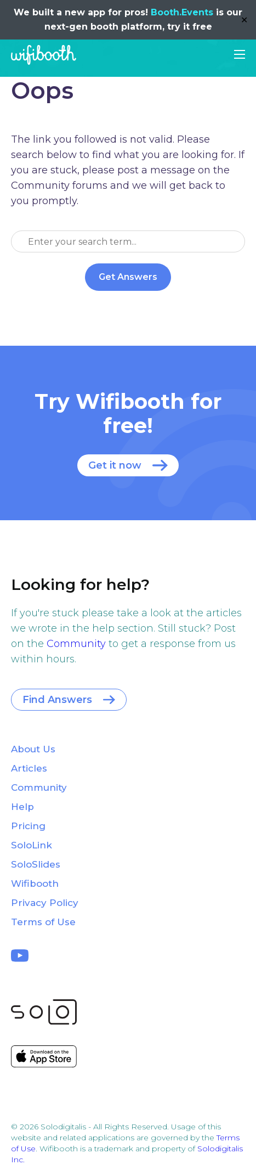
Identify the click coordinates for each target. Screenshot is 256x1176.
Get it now (114, 465)
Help (22, 806)
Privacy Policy (44, 902)
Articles (29, 768)
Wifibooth (43, 55)
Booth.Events (182, 12)
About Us (33, 749)
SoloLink (31, 845)
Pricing (28, 825)
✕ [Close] (244, 20)
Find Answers (57, 700)
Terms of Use (43, 921)
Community (76, 644)
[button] (240, 54)
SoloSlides (35, 864)
